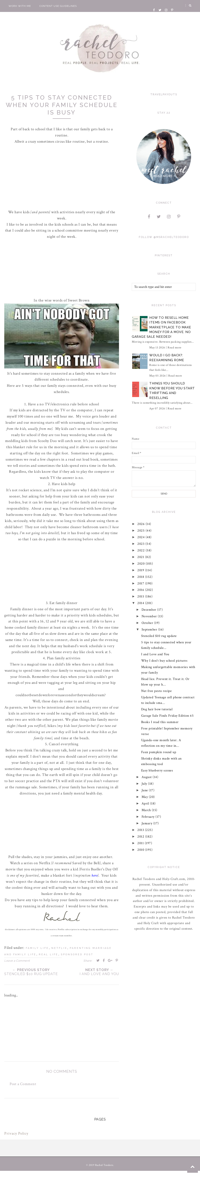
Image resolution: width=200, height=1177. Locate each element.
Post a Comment (23, 1083)
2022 (142, 550)
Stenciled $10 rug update (159, 636)
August (147, 777)
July (145, 783)
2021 (141, 557)
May (145, 797)
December (149, 609)
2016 (141, 590)
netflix (59, 948)
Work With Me (20, 5)
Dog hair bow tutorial (157, 709)
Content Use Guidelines (58, 5)
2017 (141, 583)
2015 (141, 596)
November (150, 616)
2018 (141, 577)
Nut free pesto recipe (156, 691)
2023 (142, 544)
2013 (141, 830)
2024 (142, 537)
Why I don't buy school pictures (164, 660)
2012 (141, 836)
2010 (141, 850)
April (146, 803)
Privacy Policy (16, 1133)
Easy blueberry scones (157, 770)
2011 (141, 843)
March (147, 810)
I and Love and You (155, 654)
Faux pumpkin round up (158, 752)
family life (37, 948)
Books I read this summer (160, 722)
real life (48, 954)
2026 (142, 524)
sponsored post (77, 954)
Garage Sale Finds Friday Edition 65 (167, 715)
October (148, 623)
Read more (174, 347)
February (149, 817)
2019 (141, 570)
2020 (142, 563)
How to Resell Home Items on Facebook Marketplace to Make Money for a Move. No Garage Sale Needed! (161, 327)
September (150, 629)
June (145, 790)
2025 (142, 530)
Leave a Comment (17, 960)
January (147, 823)
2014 (141, 603)
